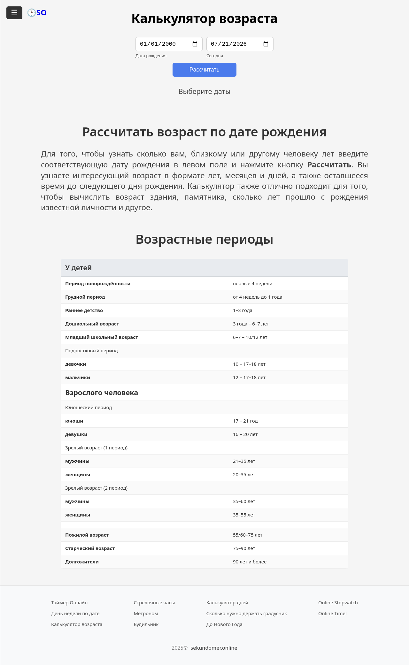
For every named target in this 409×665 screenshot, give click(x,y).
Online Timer (332, 613)
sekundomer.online (213, 648)
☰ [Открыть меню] (14, 12)
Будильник (146, 624)
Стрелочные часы (154, 603)
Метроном (146, 613)
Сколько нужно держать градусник (246, 613)
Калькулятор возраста (76, 624)
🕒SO (37, 12)
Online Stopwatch (338, 603)
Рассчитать (204, 71)
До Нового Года (224, 624)
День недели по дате (75, 613)
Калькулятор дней (227, 603)
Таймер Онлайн (69, 603)
